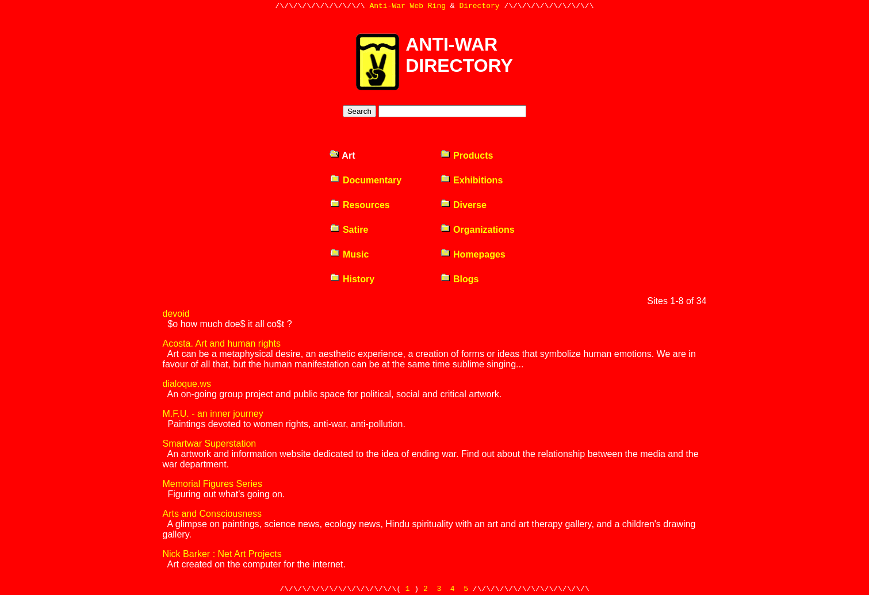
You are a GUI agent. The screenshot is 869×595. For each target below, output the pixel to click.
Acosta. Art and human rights (222, 343)
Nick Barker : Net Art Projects (222, 554)
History (352, 279)
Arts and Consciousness (212, 514)
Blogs (459, 279)
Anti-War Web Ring (407, 7)
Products (466, 155)
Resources (360, 205)
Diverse (463, 205)
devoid (176, 313)
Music (349, 254)
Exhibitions (471, 180)
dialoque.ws (187, 384)
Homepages (473, 254)
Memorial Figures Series (212, 484)
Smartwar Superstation (210, 443)
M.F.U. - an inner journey (213, 414)
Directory (479, 7)
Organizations (477, 230)
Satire (349, 230)
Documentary (366, 180)
